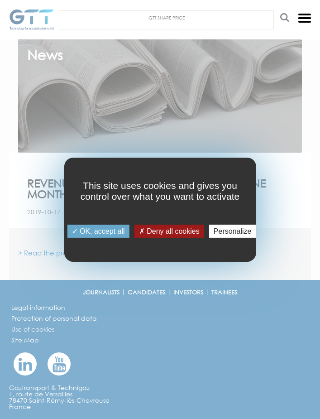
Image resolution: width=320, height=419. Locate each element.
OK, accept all (98, 231)
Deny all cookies (169, 231)
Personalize (233, 231)
